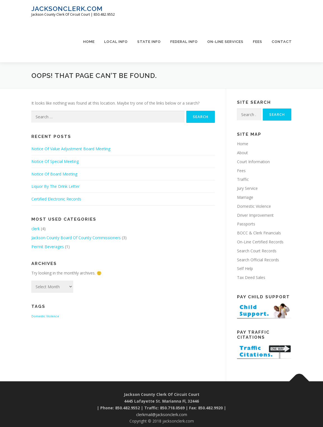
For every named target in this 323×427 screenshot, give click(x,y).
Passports (246, 224)
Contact (282, 42)
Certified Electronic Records (56, 199)
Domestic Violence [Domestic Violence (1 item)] (45, 316)
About (242, 152)
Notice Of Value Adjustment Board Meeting (70, 148)
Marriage (245, 197)
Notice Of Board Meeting (54, 174)
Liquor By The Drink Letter (55, 186)
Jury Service (247, 188)
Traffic (243, 179)
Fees (257, 42)
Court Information (253, 161)
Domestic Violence (254, 206)
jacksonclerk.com (67, 8)
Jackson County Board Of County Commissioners (76, 237)
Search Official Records (258, 259)
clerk (35, 228)
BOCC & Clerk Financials (259, 233)
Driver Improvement (255, 215)
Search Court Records (256, 250)
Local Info (116, 42)
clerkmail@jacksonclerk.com (161, 414)
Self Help (245, 268)
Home (89, 42)
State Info (149, 42)
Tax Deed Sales (251, 277)
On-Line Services (225, 42)
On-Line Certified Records (260, 241)
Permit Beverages (47, 246)
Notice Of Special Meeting (55, 161)
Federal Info (184, 42)
